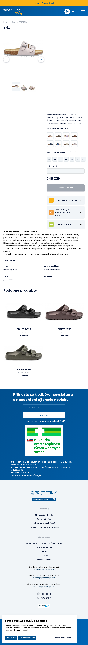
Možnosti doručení (44, 547)
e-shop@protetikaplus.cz (44, 578)
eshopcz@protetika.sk (44, 3)
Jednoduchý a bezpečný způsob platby (44, 543)
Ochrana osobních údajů (44, 523)
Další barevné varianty (57, 129)
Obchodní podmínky (44, 515)
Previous (6, 59)
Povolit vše (11, 638)
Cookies (44, 555)
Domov (6, 22)
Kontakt (44, 551)
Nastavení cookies (44, 560)
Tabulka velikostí (77, 152)
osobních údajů (58, 421)
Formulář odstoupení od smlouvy (44, 527)
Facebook (44, 593)
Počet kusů (52, 166)
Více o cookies (24, 630)
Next (41, 59)
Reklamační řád (44, 519)
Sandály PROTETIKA (19, 22)
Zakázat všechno (27, 638)
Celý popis (77, 123)
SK (73, 11)
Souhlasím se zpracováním (46, 421)
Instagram (44, 598)
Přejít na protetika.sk (44, 499)
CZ (77, 11)
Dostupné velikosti (66, 152)
